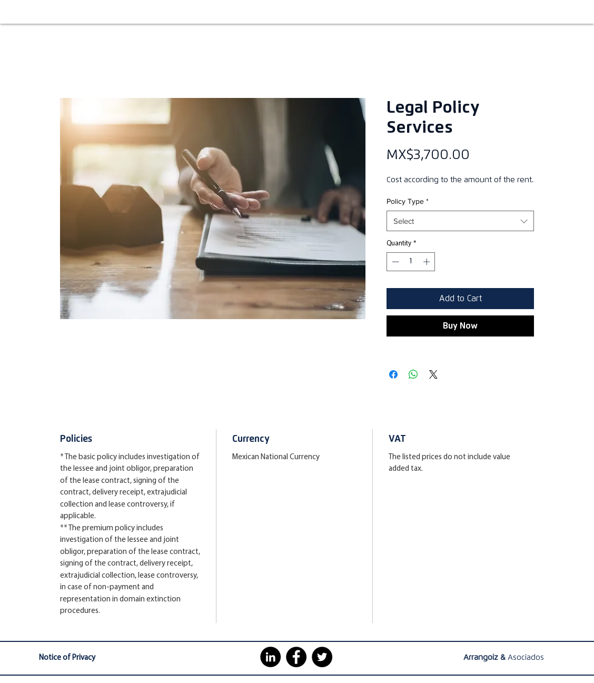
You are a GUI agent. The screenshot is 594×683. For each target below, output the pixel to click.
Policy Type (408, 201)
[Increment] (427, 262)
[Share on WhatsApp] (413, 374)
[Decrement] (394, 262)
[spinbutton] (411, 262)
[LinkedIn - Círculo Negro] (270, 657)
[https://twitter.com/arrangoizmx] (322, 657)
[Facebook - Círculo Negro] (296, 657)
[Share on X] (433, 374)
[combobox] (460, 221)
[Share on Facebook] (393, 374)
